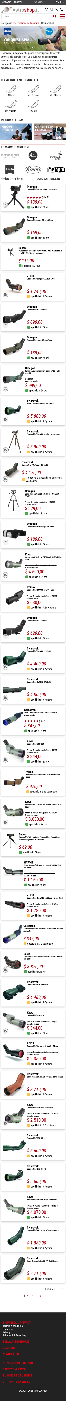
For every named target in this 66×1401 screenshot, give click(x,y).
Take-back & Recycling (14, 1335)
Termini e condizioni (13, 1326)
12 (40, 1296)
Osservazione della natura (25, 23)
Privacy (6, 1332)
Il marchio (8, 1329)
